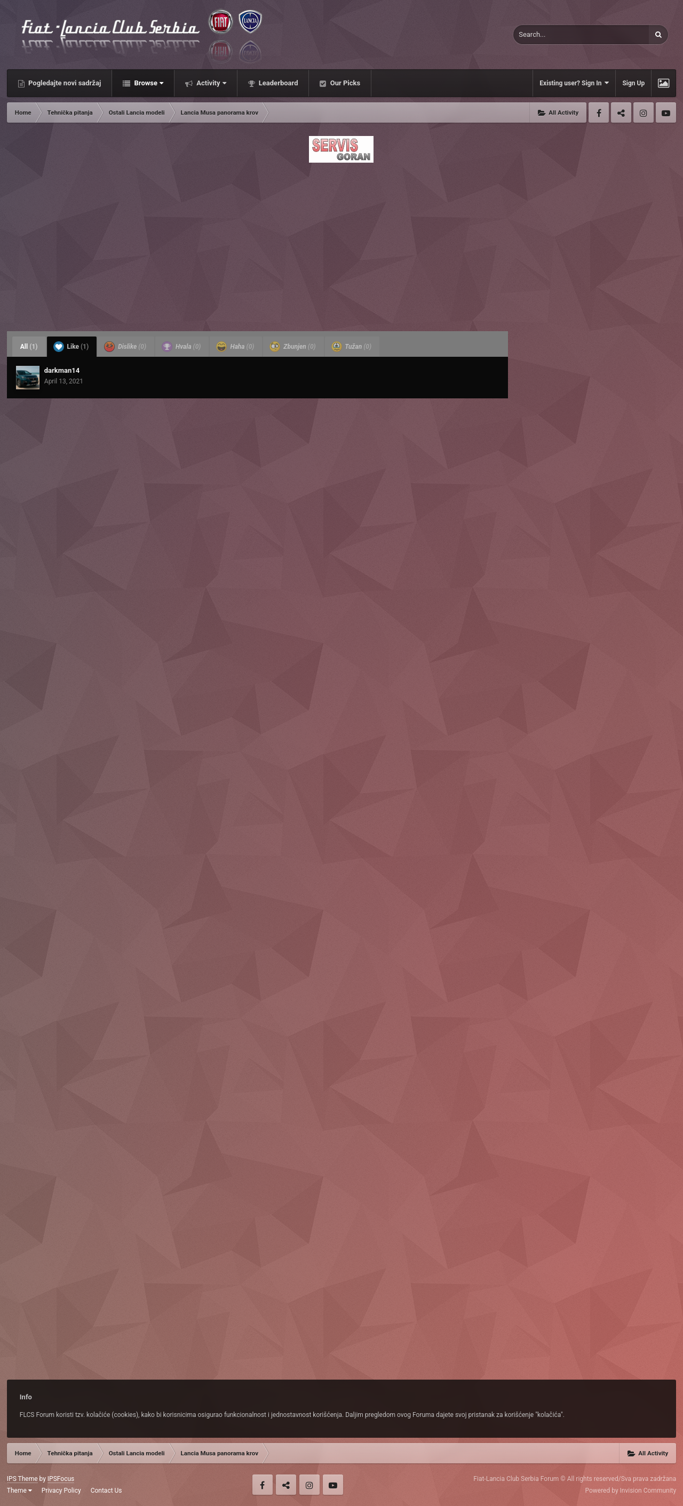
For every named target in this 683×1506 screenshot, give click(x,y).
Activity (210, 83)
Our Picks (344, 83)
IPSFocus (60, 1479)
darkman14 (62, 370)
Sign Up (633, 83)
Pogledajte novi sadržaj (64, 83)
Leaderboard (277, 83)
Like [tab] (71, 346)
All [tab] (29, 346)
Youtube (666, 112)
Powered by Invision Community (630, 1490)
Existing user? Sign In (574, 83)
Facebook (599, 112)
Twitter (621, 112)
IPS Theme (22, 1479)
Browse (147, 83)
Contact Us (106, 1490)
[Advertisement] (341, 243)
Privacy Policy (61, 1490)
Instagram (643, 112)
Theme (19, 1490)
